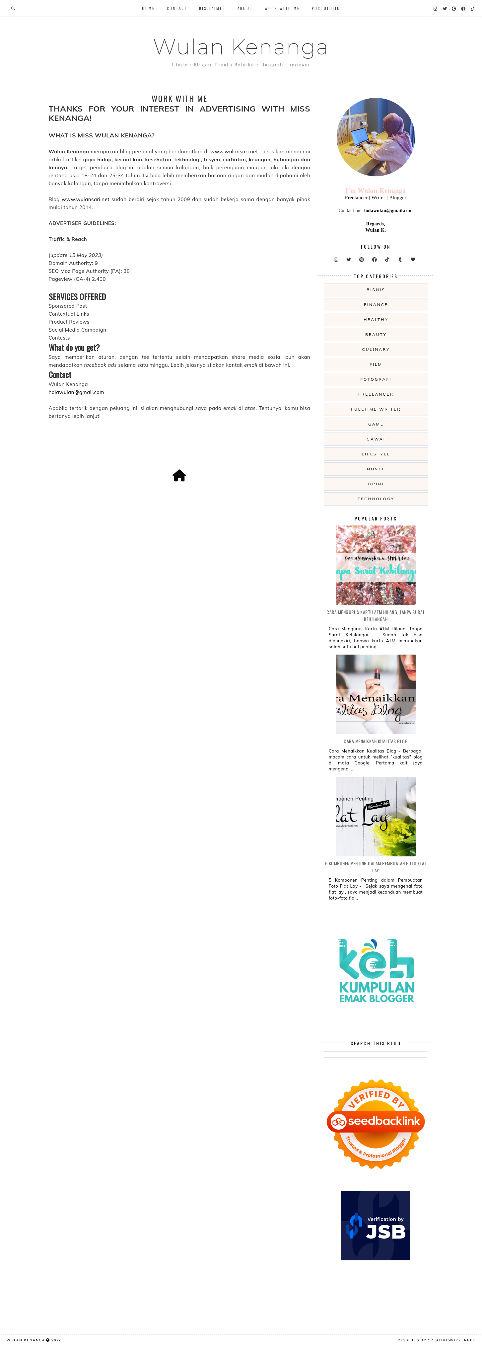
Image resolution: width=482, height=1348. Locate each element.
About (245, 8)
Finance (376, 304)
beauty (376, 334)
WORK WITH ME (282, 8)
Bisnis (376, 289)
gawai (376, 438)
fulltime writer (376, 409)
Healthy (376, 319)
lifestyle (376, 453)
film (376, 364)
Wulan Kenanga (241, 47)
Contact (177, 8)
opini (376, 483)
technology (376, 498)
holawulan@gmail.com (76, 392)
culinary (376, 349)
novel (376, 468)
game (376, 424)
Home (148, 8)
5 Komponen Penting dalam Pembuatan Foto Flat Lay (376, 867)
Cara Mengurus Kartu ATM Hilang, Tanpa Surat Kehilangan (375, 615)
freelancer (376, 394)
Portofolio (326, 8)
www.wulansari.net (234, 151)
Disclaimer (212, 8)
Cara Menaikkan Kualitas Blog (376, 741)
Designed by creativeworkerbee (436, 1340)
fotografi (376, 379)
